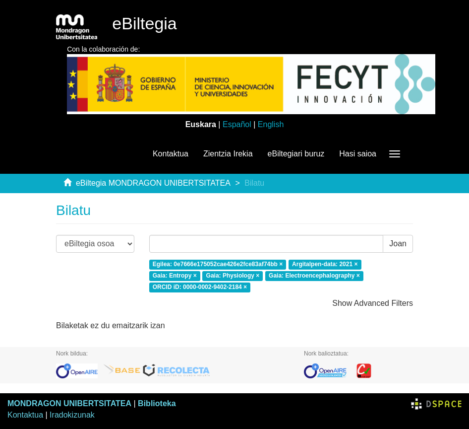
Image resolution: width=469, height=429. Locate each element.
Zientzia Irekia (228, 153)
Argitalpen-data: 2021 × (324, 264)
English (271, 124)
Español (237, 124)
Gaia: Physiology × (233, 275)
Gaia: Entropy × (175, 275)
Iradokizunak (72, 415)
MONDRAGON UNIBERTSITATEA (69, 403)
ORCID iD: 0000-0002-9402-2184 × (200, 287)
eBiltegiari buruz (296, 153)
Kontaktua (170, 153)
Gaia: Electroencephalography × (314, 275)
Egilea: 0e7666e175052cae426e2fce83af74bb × (218, 264)
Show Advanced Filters (372, 303)
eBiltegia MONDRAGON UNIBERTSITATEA (153, 183)
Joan (398, 243)
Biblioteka (157, 403)
